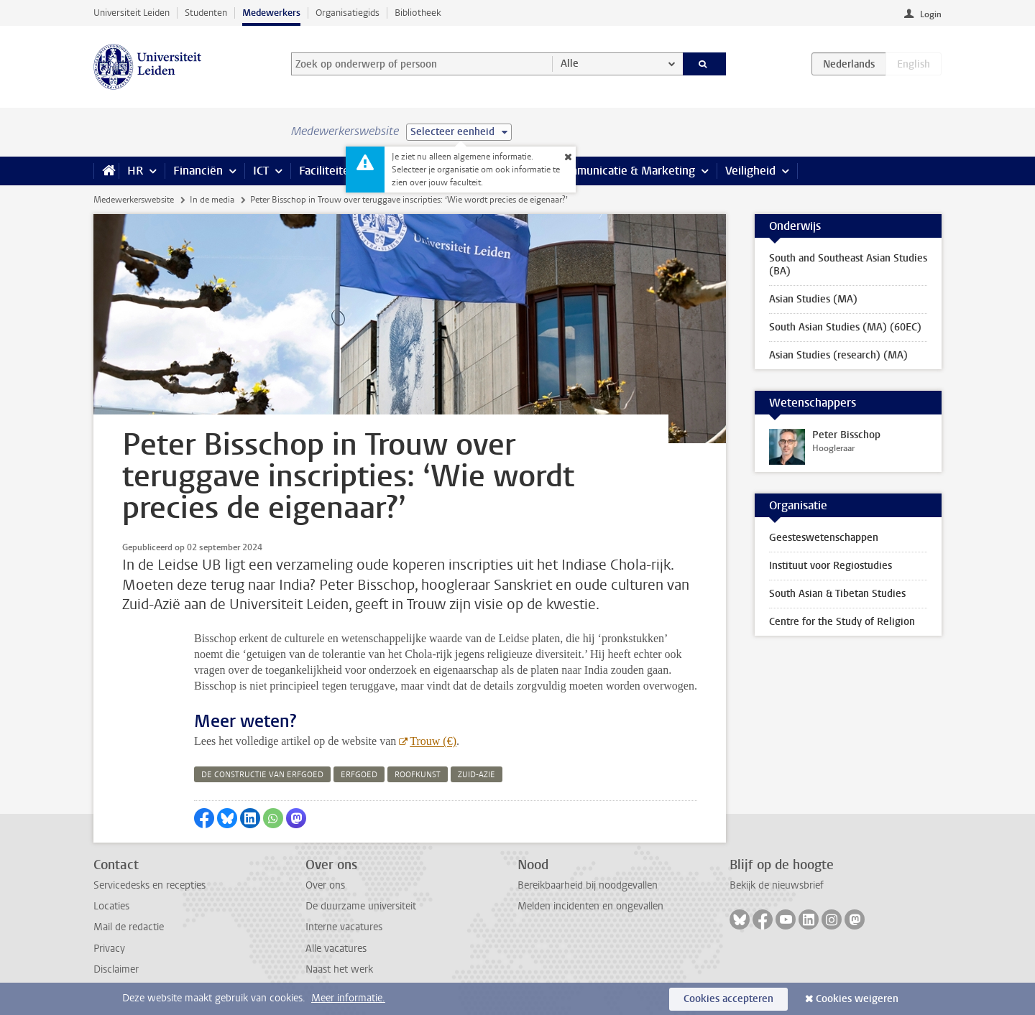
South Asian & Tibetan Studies (837, 594)
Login (931, 14)
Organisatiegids (348, 12)
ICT (261, 170)
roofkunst (418, 774)
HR (135, 170)
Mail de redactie (128, 927)
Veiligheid (750, 170)
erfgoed (359, 774)
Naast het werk (339, 969)
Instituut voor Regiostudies (830, 566)
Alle (570, 63)
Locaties (111, 906)
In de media (212, 199)
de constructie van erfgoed (262, 774)
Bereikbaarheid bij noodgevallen (588, 885)
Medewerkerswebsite (133, 199)
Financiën (198, 170)
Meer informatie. (348, 998)
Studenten (206, 12)
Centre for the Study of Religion (842, 622)
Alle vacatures (336, 948)
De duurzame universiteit (360, 906)
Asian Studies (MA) (813, 299)
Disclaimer (116, 969)
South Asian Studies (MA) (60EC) (845, 327)
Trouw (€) (433, 741)
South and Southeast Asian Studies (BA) (848, 264)
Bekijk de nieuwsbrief (777, 885)
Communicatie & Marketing (625, 170)
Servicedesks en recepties (149, 885)
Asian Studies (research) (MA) (838, 355)
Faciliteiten (327, 170)
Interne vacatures (343, 927)
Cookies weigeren (857, 999)
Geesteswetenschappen (823, 537)
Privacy (109, 948)
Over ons (325, 885)
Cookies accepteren (728, 999)
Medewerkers (271, 12)
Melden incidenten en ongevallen (590, 906)
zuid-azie (476, 774)
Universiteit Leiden (131, 12)
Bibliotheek (418, 12)
